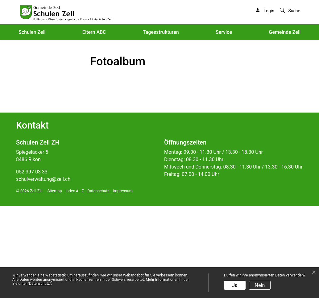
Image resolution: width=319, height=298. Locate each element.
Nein (260, 285)
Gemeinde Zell (284, 32)
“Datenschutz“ (39, 283)
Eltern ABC (94, 32)
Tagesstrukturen (161, 32)
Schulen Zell (32, 32)
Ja (235, 285)
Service (224, 32)
